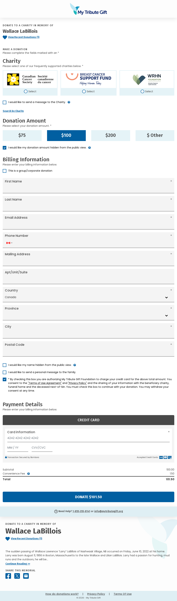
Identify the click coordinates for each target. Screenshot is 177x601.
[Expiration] (17, 447)
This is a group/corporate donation (30, 171)
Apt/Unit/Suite (16, 272)
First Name (13, 181)
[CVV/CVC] (42, 447)
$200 (111, 135)
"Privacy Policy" (77, 383)
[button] (69, 103)
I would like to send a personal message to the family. (42, 372)
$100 (66, 135)
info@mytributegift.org (108, 511)
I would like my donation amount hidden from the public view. (47, 147)
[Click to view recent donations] (37, 37)
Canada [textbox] (10, 297)
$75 (22, 135)
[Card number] (88, 439)
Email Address (16, 217)
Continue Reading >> (17, 563)
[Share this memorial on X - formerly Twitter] (17, 576)
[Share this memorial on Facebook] (8, 576)
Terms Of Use (123, 594)
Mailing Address (17, 254)
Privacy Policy (96, 594)
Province (12, 308)
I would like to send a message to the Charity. (37, 102)
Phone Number (16, 236)
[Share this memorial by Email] (26, 576)
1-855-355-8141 (81, 511)
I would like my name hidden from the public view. (39, 365)
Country (11, 290)
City (8, 326)
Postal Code (14, 344)
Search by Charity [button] (13, 111)
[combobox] (9, 243)
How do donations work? (62, 594)
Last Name (13, 199)
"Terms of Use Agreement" (45, 383)
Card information (21, 432)
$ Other (155, 135)
